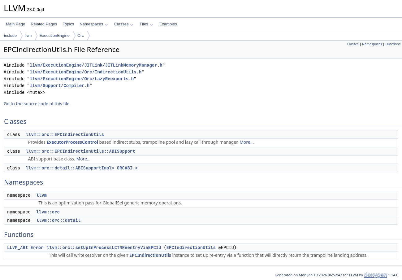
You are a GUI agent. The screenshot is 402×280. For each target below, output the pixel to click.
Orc (80, 35)
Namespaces (94, 24)
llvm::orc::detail (58, 220)
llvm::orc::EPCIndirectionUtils (65, 134)
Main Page (15, 24)
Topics (68, 24)
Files (146, 24)
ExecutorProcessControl (72, 142)
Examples (168, 24)
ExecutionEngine (54, 35)
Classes (123, 24)
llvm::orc (48, 212)
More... (247, 142)
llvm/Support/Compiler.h (59, 86)
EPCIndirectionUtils (191, 247)
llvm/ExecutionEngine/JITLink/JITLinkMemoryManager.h (96, 65)
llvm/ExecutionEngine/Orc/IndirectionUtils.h (85, 72)
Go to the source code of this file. (37, 104)
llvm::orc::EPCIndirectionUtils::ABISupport (80, 151)
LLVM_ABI (17, 247)
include (10, 35)
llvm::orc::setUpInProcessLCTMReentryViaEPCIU (104, 247)
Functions (392, 44)
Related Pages (44, 24)
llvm (28, 35)
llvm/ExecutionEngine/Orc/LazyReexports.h (82, 79)
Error (37, 247)
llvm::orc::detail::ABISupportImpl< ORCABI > (82, 168)
